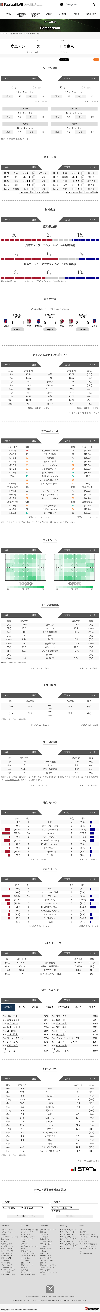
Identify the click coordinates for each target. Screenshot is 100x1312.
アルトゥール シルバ (66, 1042)
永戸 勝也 (12, 1042)
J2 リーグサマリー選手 (68, 1239)
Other (81, 1226)
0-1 (77, 177)
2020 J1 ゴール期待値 (38, 785)
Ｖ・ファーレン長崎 (8, 1275)
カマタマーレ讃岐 (46, 1260)
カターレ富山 (25, 1258)
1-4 (28, 177)
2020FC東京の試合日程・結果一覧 (82, 192)
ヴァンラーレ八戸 (27, 1232)
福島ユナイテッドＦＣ (48, 1230)
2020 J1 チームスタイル (38, 517)
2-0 (28, 185)
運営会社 (60, 1297)
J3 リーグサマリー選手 (68, 1246)
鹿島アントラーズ (7, 1230)
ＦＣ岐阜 (43, 1246)
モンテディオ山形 (27, 1239)
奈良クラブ (44, 1253)
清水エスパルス (6, 1253)
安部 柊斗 (61, 1027)
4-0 (28, 181)
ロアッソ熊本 (45, 1270)
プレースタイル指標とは (88, 1244)
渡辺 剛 (60, 1020)
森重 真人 (61, 1016)
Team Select (90, 14)
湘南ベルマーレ (26, 1251)
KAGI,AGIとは (84, 1241)
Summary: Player (35, 15)
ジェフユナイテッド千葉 (9, 1237)
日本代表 (82, 1232)
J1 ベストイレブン (66, 1234)
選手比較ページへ (74, 1216)
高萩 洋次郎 (62, 1051)
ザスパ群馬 (44, 1234)
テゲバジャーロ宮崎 (28, 1275)
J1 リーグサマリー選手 (68, 1232)
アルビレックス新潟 (28, 1256)
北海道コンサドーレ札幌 (29, 1230)
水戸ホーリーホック (8, 1232)
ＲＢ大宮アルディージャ (29, 1246)
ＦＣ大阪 (43, 1251)
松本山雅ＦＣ (45, 1239)
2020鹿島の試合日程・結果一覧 (34, 192)
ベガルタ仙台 (25, 1234)
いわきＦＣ (24, 1241)
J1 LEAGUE (5, 1226)
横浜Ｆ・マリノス (7, 1251)
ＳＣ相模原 (44, 1237)
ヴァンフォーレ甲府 (28, 1253)
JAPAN (49, 14)
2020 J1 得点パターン (38, 859)
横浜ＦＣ (24, 1249)
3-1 (28, 173)
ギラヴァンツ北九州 (47, 1267)
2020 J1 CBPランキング (38, 408)
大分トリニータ (26, 1272)
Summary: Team (21, 15)
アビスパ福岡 (5, 1272)
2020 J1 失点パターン (38, 926)
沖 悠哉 (11, 1031)
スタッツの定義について (87, 1161)
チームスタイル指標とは (42, 522)
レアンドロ (61, 1031)
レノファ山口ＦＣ (46, 1258)
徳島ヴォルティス (27, 1265)
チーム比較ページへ (25, 1216)
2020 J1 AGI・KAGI (39, 725)
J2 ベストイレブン (66, 1241)
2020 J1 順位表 (40, 101)
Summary (63, 1226)
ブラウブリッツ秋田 (28, 1237)
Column (62, 14)
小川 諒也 (61, 1023)
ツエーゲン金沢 (45, 1244)
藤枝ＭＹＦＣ (25, 1263)
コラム (81, 1230)
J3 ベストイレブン (66, 1249)
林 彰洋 (60, 1034)
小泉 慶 (11, 1051)
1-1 (28, 189)
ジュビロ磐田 (25, 1260)
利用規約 (29, 1297)
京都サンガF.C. (6, 1258)
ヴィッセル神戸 (6, 1265)
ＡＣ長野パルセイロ (47, 1241)
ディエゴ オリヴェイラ (67, 1038)
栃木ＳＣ (43, 1232)
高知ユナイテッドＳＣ (48, 1265)
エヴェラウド (13, 1020)
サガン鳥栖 (24, 1270)
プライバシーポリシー (48, 1297)
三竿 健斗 (12, 1023)
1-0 (77, 173)
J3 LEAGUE (44, 1226)
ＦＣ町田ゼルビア (7, 1246)
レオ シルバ (13, 1027)
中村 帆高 (61, 1045)
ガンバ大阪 (5, 1260)
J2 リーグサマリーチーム (69, 1237)
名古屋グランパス (7, 1256)
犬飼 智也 (12, 1016)
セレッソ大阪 (5, 1263)
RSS (96, 60)
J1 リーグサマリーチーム (69, 1230)
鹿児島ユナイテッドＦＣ (48, 1272)
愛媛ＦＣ (43, 1263)
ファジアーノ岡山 (7, 1267)
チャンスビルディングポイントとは (83, 413)
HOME (8, 14)
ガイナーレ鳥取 (45, 1256)
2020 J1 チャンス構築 (38, 668)
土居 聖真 (12, 1034)
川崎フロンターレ (7, 1249)
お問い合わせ (69, 1297)
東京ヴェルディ (6, 1244)
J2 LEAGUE (25, 1226)
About (76, 14)
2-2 (77, 181)
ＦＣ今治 (24, 1267)
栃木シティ (24, 1244)
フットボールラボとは (87, 1234)
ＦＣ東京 (4, 1241)
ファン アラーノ (15, 1038)
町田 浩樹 (12, 1045)
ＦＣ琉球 (43, 1275)
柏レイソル (5, 1239)
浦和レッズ (5, 1234)
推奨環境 (36, 1297)
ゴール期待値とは (12, 780)
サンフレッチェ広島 (8, 1270)
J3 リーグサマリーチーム (69, 1244)
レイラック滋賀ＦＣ (47, 1249)
